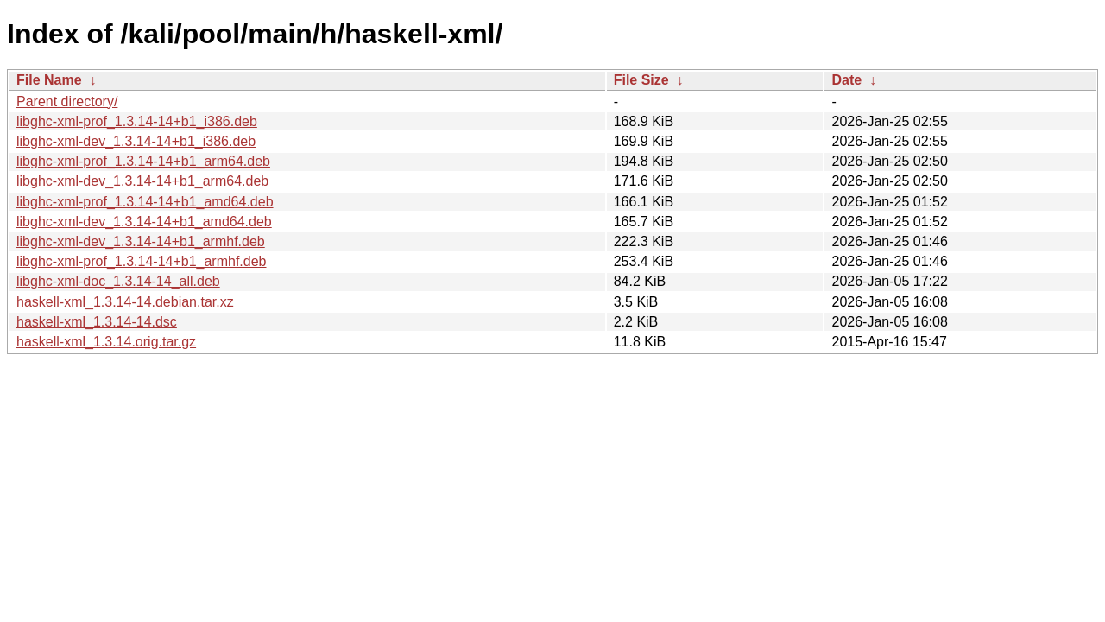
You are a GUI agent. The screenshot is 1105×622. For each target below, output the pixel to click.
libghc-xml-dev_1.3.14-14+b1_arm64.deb (142, 181)
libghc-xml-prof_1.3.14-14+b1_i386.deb (136, 121)
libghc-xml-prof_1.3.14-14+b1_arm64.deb (143, 161)
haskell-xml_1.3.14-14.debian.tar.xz (125, 302)
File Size (641, 80)
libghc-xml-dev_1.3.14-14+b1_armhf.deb (140, 241)
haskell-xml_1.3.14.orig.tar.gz (106, 341)
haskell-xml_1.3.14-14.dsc (96, 321)
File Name (49, 80)
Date (846, 80)
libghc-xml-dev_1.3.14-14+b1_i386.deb (136, 141)
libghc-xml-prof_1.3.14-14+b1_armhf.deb (141, 261)
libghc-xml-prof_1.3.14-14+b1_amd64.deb (145, 201)
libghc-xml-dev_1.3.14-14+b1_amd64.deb (144, 221)
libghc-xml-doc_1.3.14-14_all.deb (118, 281)
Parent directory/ (66, 101)
